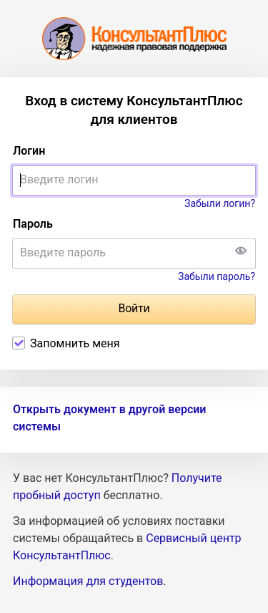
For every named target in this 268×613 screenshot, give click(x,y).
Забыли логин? (219, 203)
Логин (29, 151)
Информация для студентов (88, 581)
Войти (133, 308)
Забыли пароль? (216, 276)
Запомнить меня (75, 343)
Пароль (33, 224)
